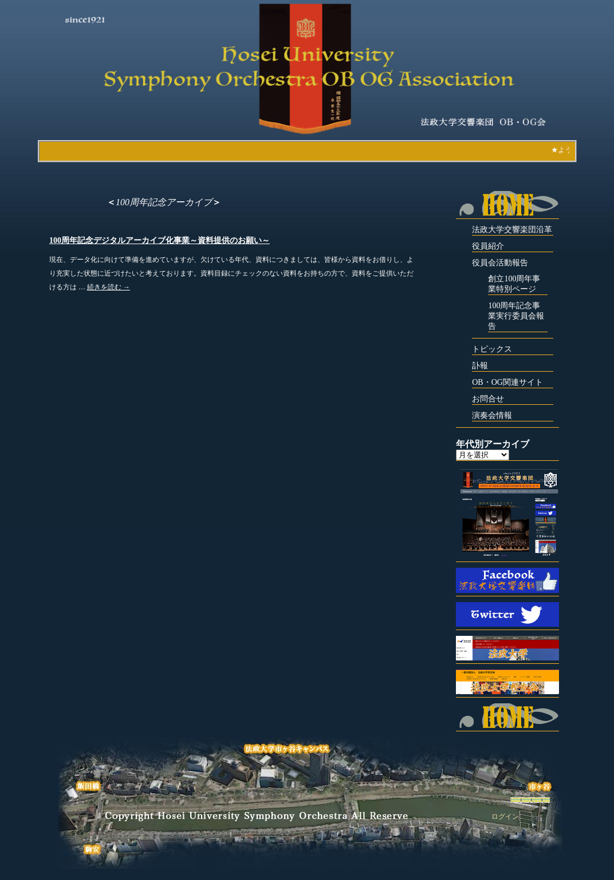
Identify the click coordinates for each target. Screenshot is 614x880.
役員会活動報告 (500, 262)
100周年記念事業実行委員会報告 (516, 316)
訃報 (480, 365)
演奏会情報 (492, 415)
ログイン (505, 817)
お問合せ (488, 399)
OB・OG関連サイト (507, 382)
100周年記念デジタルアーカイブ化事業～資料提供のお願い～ (159, 240)
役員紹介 (488, 246)
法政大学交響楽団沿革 (512, 229)
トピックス (492, 349)
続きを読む (108, 287)
